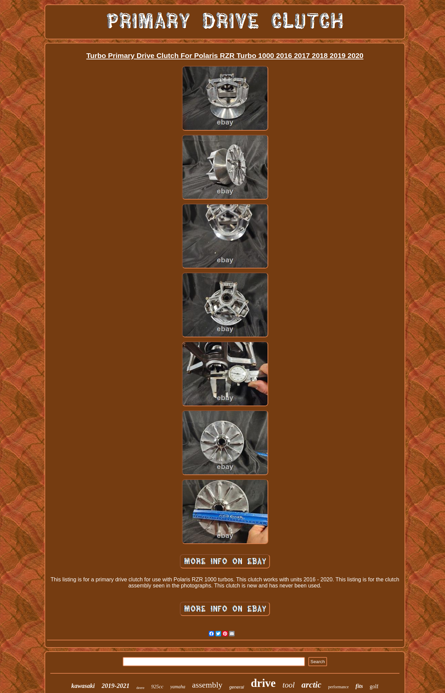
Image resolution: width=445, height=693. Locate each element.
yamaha (177, 686)
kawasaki (83, 685)
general (236, 687)
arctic (311, 684)
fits (359, 686)
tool (289, 685)
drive (263, 683)
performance (338, 687)
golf (374, 686)
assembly (207, 684)
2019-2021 (116, 685)
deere (140, 688)
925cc (157, 686)
